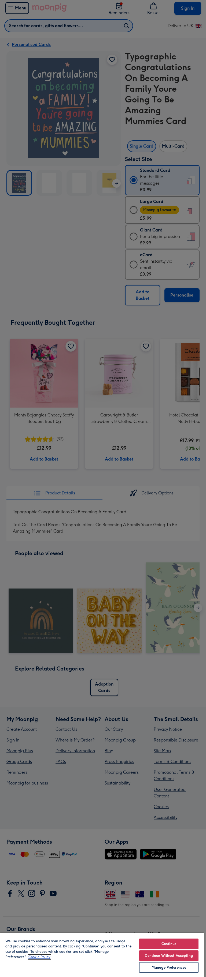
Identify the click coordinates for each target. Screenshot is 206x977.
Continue (168, 944)
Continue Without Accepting (169, 956)
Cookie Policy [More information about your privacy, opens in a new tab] (39, 957)
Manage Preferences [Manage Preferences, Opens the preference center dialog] (169, 967)
